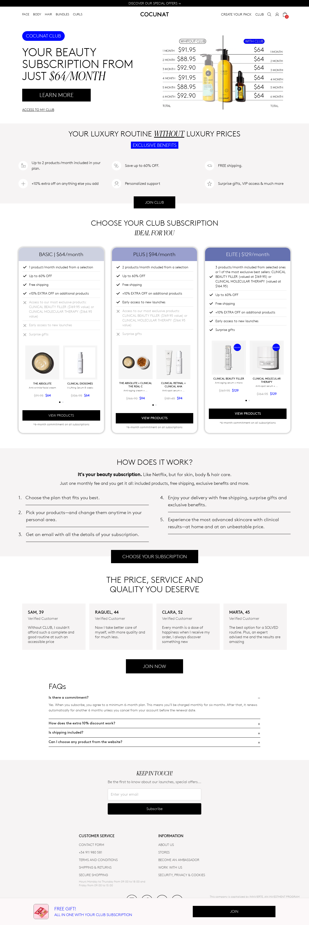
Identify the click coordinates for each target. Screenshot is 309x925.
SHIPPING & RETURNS (95, 867)
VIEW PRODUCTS (61, 415)
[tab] (59, 402)
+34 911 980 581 (90, 852)
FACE (25, 14)
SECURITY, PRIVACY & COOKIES (181, 875)
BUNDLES (62, 14)
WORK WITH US (170, 867)
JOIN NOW (154, 666)
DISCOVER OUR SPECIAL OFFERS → (155, 3)
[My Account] (277, 14)
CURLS (77, 14)
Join (234, 911)
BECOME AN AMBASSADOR (178, 860)
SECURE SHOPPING (93, 875)
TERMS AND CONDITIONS (98, 860)
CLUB (259, 14)
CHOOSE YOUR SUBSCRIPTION (154, 556)
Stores (164, 852)
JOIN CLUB (154, 202)
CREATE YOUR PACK (236, 14)
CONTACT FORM (91, 845)
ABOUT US (166, 845)
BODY (37, 14)
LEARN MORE (56, 95)
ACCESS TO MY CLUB (38, 110)
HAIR (48, 14)
